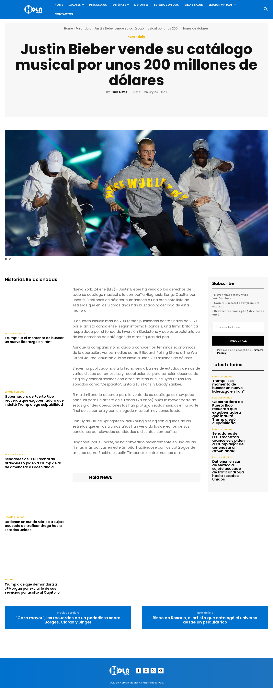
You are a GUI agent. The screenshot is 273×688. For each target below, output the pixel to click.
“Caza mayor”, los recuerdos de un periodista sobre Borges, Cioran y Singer (68, 620)
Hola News (119, 92)
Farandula (83, 28)
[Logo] (34, 9)
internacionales (15, 333)
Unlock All (238, 340)
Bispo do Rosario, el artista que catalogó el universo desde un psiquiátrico (205, 620)
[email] (238, 327)
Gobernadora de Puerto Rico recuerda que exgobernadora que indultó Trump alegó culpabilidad (34, 400)
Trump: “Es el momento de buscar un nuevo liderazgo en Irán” (34, 340)
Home (68, 28)
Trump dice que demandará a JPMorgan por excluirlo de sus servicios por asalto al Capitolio (32, 588)
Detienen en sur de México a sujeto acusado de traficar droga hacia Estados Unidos (34, 525)
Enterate (10, 579)
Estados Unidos (14, 391)
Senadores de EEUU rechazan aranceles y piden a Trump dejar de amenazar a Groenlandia (33, 463)
